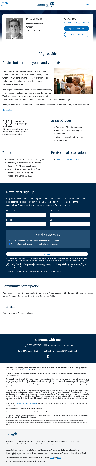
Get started (7, 110)
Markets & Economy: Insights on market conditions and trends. (35, 241)
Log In (89, 4)
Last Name (54, 210)
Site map (50, 444)
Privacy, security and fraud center (19, 444)
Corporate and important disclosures (32, 441)
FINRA (52, 271)
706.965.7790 (70, 19)
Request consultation (77, 28)
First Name (11, 210)
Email (52, 220)
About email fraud (39, 444)
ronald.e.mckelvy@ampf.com (77, 22)
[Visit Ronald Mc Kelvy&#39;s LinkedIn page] (48, 357)
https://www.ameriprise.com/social (26, 403)
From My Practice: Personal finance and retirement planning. (34, 244)
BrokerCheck (26, 370)
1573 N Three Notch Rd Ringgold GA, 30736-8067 (56, 351)
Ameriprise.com (11, 441)
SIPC (59, 271)
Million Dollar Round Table (68, 159)
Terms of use (74, 441)
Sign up (47, 254)
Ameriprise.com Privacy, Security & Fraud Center (32, 266)
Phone (9, 220)
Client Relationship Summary (57, 441)
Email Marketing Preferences (44, 260)
